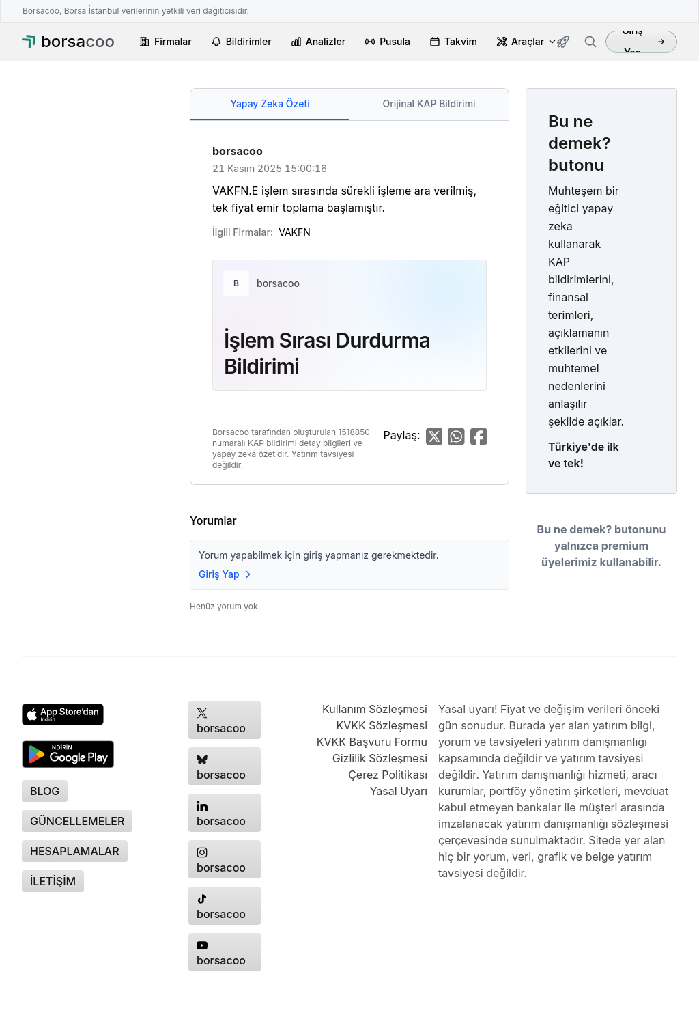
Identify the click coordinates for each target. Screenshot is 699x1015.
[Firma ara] (590, 41)
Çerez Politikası (387, 774)
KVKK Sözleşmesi (381, 725)
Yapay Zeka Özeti (269, 103)
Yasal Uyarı (398, 791)
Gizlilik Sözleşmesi (379, 758)
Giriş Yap (644, 42)
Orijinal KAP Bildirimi (428, 103)
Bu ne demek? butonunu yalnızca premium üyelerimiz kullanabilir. (601, 546)
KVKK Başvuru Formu (372, 742)
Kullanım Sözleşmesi (374, 709)
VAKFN (295, 232)
